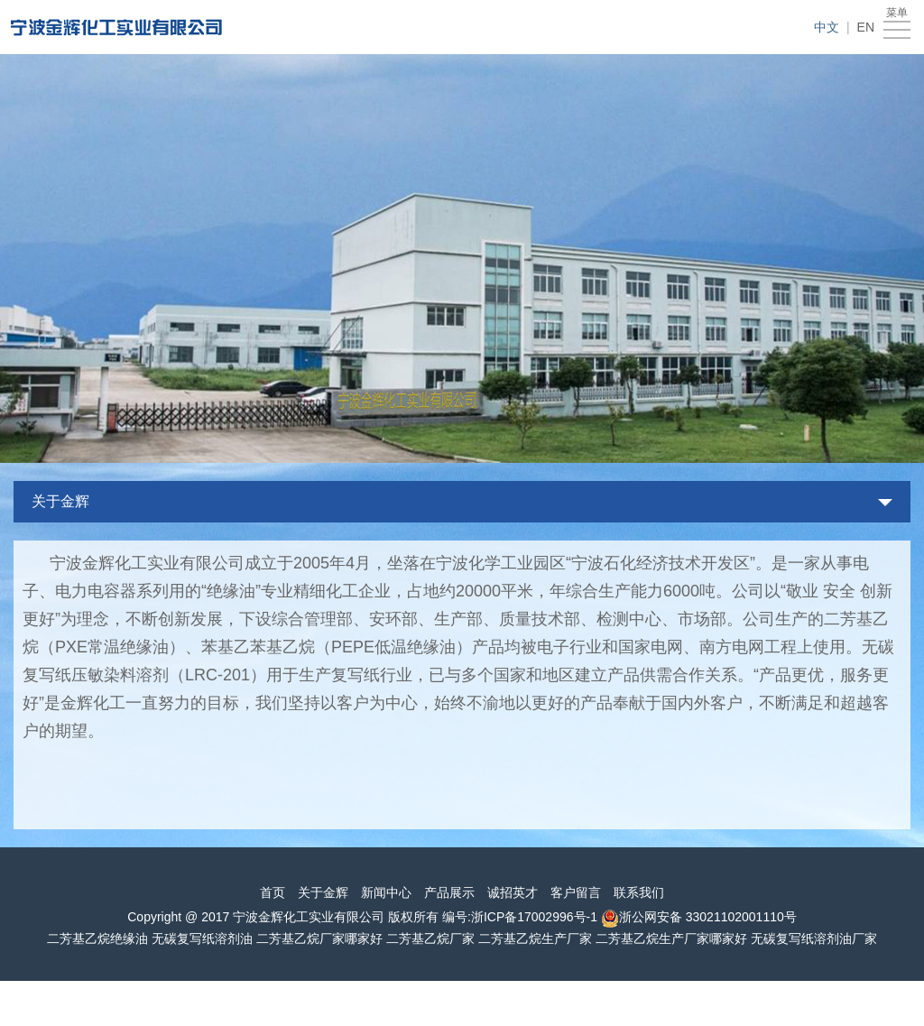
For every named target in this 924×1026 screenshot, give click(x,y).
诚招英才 (512, 892)
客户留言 (575, 892)
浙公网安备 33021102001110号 (708, 917)
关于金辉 (60, 501)
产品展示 (449, 892)
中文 (826, 27)
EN (865, 27)
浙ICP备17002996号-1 (534, 917)
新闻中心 (386, 892)
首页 (272, 892)
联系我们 (639, 892)
